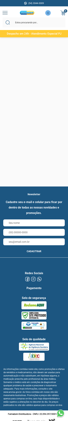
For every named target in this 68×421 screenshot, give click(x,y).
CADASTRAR (34, 251)
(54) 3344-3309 (36, 3)
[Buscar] (8, 22)
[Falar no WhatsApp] (60, 413)
